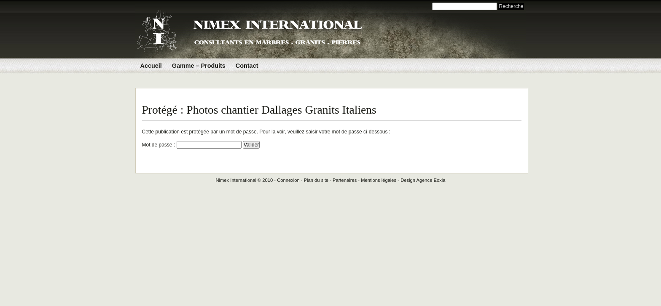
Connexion (288, 180)
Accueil (151, 65)
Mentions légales (378, 180)
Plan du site (316, 180)
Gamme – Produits (199, 65)
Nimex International (235, 180)
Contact (247, 65)
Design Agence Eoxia (422, 180)
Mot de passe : (192, 145)
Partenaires (345, 180)
